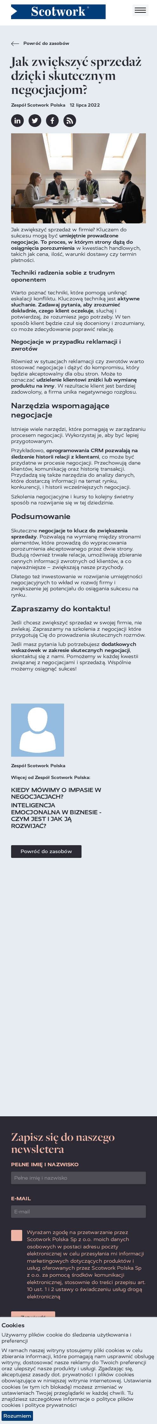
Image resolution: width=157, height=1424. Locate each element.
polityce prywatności (51, 1405)
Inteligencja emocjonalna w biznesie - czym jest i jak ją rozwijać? (56, 815)
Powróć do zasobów (40, 44)
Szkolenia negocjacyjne (40, 497)
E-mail (21, 1199)
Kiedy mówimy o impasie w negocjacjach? (56, 793)
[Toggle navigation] (140, 10)
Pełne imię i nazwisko (45, 1164)
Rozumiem (17, 1416)
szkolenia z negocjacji (100, 629)
